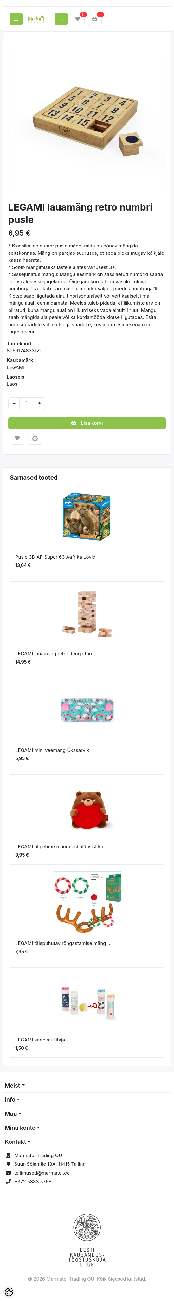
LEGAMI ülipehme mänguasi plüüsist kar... (62, 847)
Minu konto (20, 1127)
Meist (12, 1085)
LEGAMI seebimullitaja (40, 1040)
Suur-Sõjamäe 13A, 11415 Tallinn (50, 1164)
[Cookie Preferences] (9, 1292)
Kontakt (15, 1141)
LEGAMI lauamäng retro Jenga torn (54, 653)
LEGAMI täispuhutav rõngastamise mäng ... (63, 943)
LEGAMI (15, 367)
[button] (16, 117)
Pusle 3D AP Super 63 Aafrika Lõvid (55, 557)
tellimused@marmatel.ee (42, 1173)
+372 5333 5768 (33, 1181)
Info (10, 1099)
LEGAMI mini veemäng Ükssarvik (52, 750)
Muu (11, 1113)
